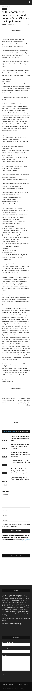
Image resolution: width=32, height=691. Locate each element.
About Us (5, 684)
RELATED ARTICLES (9, 431)
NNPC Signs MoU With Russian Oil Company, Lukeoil (8, 400)
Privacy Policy (19, 686)
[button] (3, 2)
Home (3, 6)
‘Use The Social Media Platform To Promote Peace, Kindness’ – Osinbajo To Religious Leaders (24, 402)
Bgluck (4, 24)
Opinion (26, 684)
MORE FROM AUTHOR (22, 431)
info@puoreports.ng (15, 623)
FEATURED (8, 6)
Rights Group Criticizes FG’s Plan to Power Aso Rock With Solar (20, 438)
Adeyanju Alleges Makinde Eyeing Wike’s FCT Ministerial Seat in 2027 (20, 454)
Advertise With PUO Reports (15, 684)
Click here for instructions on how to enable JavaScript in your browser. (16, 541)
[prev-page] (3, 485)
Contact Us (12, 686)
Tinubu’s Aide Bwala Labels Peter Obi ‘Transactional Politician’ (20, 446)
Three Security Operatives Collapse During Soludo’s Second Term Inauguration (19, 471)
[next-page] (5, 485)
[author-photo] (16, 420)
